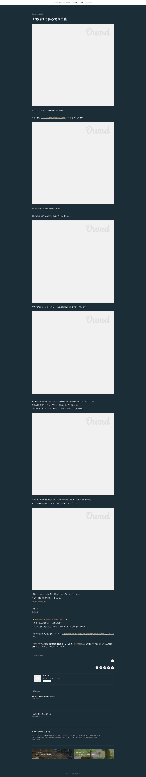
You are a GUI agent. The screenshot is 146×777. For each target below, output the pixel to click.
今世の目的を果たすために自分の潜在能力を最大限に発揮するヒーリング (88, 634)
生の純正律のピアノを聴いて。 (41, 732)
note (82, 2)
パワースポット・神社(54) (38, 655)
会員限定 (89, 2)
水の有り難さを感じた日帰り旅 (41, 714)
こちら (100, 644)
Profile (75, 2)
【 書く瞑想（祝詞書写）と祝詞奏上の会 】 (49, 619)
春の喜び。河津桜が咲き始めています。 (44, 696)
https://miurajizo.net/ (39, 601)
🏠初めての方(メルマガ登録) (62, 2)
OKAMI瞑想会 (79, 644)
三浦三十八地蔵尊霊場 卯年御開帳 (53, 118)
